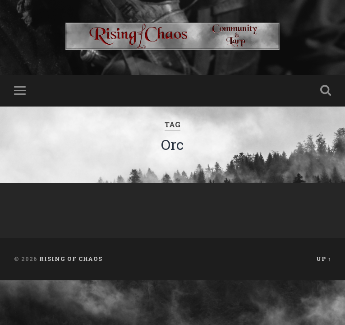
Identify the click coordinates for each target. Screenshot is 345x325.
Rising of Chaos (70, 258)
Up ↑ (323, 258)
